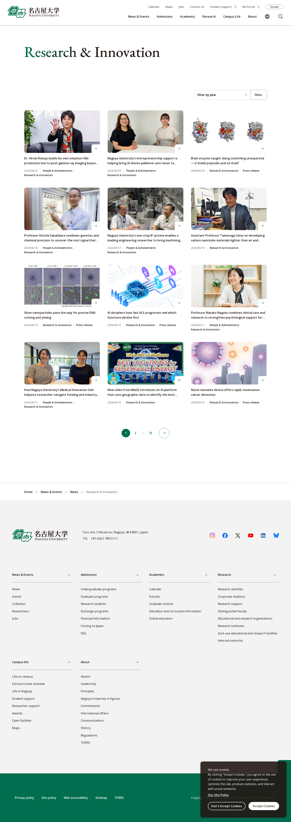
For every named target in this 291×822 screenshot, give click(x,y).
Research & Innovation (38, 175)
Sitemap (101, 798)
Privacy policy (24, 798)
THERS (119, 798)
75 (151, 433)
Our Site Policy (218, 795)
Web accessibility (76, 798)
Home (28, 491)
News (74, 491)
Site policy (49, 798)
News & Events (51, 491)
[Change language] (267, 16)
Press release (251, 170)
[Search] (281, 16)
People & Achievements (57, 170)
